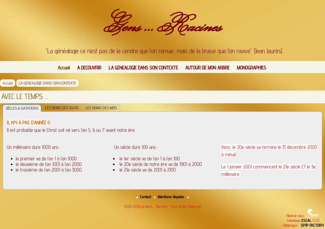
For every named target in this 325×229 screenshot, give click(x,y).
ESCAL (306, 220)
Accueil (64, 67)
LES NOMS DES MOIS (101, 107)
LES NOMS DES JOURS (62, 107)
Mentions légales (169, 196)
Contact (144, 196)
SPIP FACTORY (312, 225)
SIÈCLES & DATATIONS (22, 108)
